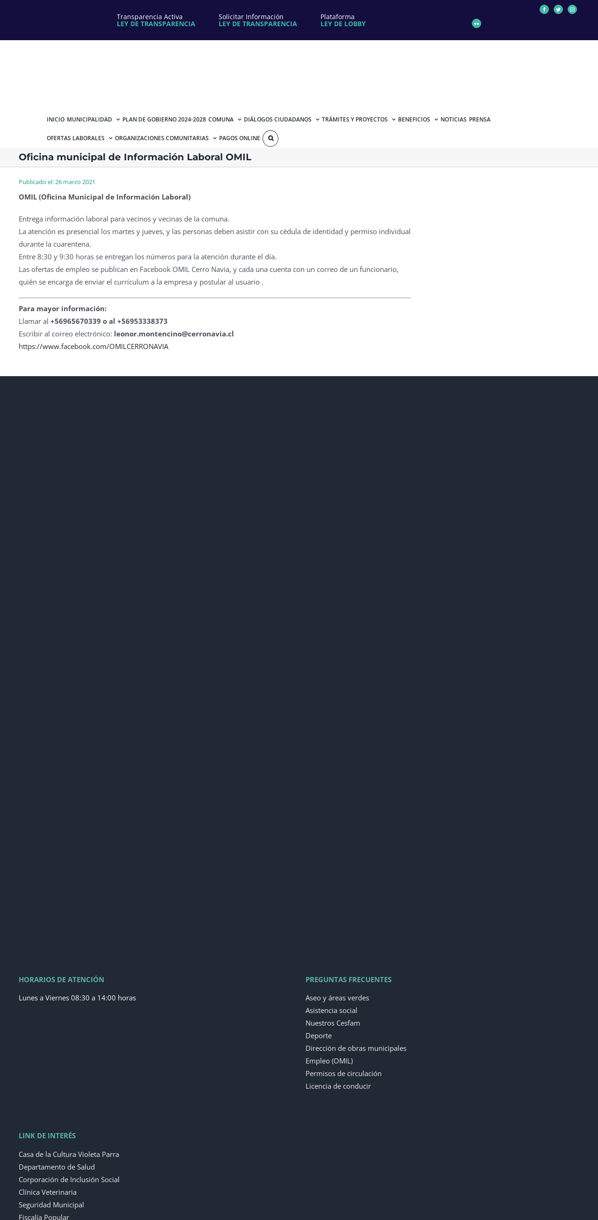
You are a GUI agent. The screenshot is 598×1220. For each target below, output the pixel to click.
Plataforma (343, 20)
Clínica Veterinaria (48, 1192)
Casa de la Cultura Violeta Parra (69, 1154)
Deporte (319, 1035)
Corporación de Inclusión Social (69, 1179)
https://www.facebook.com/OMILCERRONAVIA (93, 346)
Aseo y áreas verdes (337, 997)
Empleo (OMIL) (329, 1060)
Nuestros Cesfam (333, 1022)
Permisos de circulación (344, 1073)
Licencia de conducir (338, 1086)
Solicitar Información (258, 20)
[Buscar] (270, 138)
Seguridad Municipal (51, 1204)
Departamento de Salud (57, 1166)
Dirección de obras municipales (356, 1048)
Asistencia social (331, 1010)
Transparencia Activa (156, 20)
